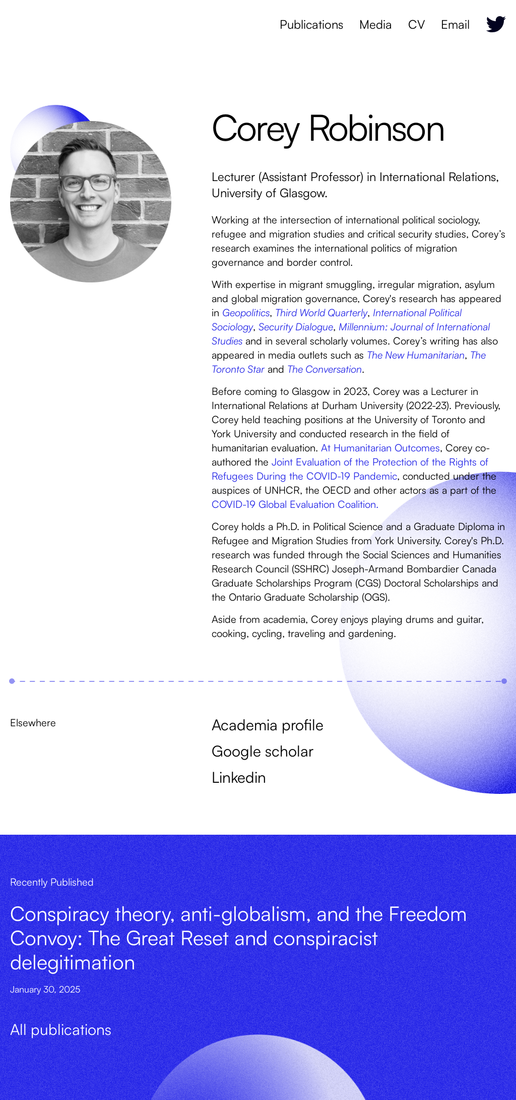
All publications (60, 1029)
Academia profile (268, 724)
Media (375, 24)
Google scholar (262, 750)
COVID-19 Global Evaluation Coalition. (295, 504)
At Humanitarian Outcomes (380, 447)
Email (455, 24)
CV (416, 24)
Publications (311, 24)
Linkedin (239, 777)
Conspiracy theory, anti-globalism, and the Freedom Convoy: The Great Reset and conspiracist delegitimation (238, 937)
